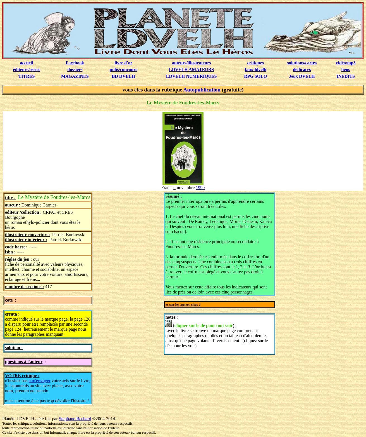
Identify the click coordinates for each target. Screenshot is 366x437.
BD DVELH (123, 76)
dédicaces (302, 69)
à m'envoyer (40, 380)
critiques (255, 62)
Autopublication (202, 90)
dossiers (74, 69)
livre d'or (123, 62)
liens (345, 69)
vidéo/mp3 (346, 62)
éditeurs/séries (26, 69)
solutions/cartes (302, 62)
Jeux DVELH (302, 76)
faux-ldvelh (255, 69)
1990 (200, 187)
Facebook (75, 62)
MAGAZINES (75, 76)
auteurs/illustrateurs (191, 62)
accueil (26, 62)
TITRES (26, 76)
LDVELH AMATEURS (191, 69)
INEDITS (345, 76)
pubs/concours (123, 69)
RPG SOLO (255, 76)
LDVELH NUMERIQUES (191, 76)
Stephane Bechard (75, 418)
